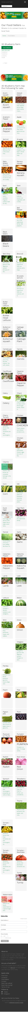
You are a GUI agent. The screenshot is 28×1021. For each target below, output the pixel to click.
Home (4, 35)
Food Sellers (5, 979)
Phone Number (4, 934)
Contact (3, 981)
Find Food (4, 975)
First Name (3, 925)
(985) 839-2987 (5, 50)
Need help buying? (7, 985)
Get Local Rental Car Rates (10, 998)
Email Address (5, 920)
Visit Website (7, 47)
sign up (12, 967)
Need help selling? (6, 983)
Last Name (3, 929)
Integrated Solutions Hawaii (16, 1002)
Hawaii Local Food (6, 2)
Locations (4, 977)
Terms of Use (5, 987)
